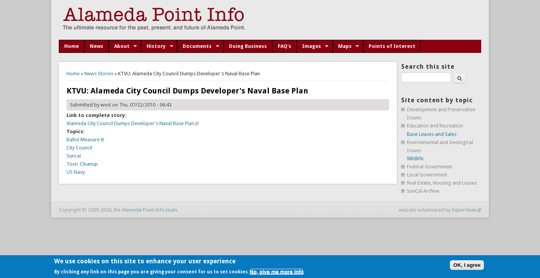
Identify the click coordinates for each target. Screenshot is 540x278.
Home (71, 46)
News (96, 46)
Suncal (74, 156)
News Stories (98, 73)
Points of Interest (392, 46)
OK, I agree (466, 265)
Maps (346, 46)
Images (313, 46)
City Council (79, 148)
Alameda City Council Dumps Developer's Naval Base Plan (133, 123)
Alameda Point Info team (149, 210)
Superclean (466, 210)
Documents (198, 46)
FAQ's (284, 46)
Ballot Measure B (85, 139)
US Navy (76, 172)
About (123, 46)
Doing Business (248, 46)
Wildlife (415, 158)
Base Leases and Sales (431, 134)
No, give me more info (277, 272)
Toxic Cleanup (82, 164)
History (157, 46)
